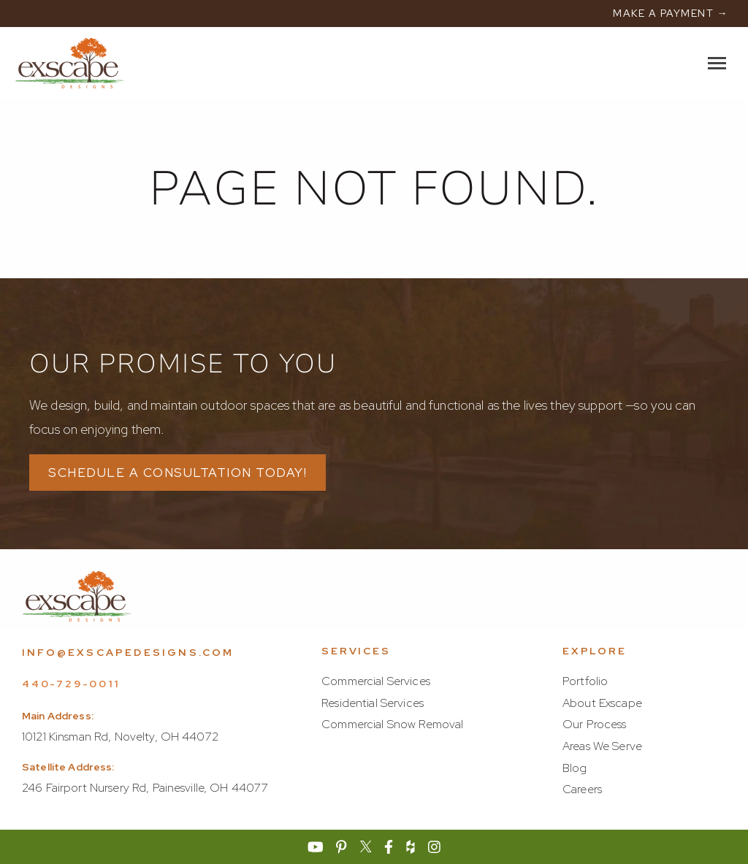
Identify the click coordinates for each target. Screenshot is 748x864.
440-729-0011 (71, 683)
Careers (582, 789)
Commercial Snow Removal (392, 724)
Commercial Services (375, 681)
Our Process (594, 724)
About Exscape (602, 703)
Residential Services (372, 703)
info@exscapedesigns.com (128, 652)
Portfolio (585, 681)
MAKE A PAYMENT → (670, 13)
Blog (574, 768)
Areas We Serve (602, 746)
